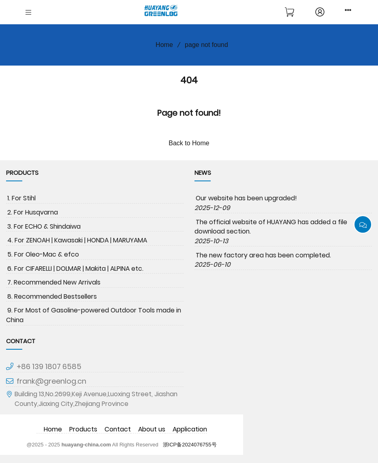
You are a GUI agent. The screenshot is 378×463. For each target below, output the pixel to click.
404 (189, 80)
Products (83, 429)
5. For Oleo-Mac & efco (43, 254)
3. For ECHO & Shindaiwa (44, 226)
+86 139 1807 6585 (49, 366)
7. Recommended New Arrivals (53, 282)
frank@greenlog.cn (51, 381)
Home (161, 44)
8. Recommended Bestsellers (52, 296)
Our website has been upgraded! (246, 198)
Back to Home (189, 143)
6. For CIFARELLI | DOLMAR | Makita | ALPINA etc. (75, 268)
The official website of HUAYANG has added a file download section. (270, 226)
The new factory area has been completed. (263, 255)
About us (151, 429)
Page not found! (189, 113)
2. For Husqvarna (32, 212)
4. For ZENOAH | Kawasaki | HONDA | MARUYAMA (77, 240)
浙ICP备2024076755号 (190, 445)
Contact (118, 429)
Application (190, 429)
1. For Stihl (21, 198)
